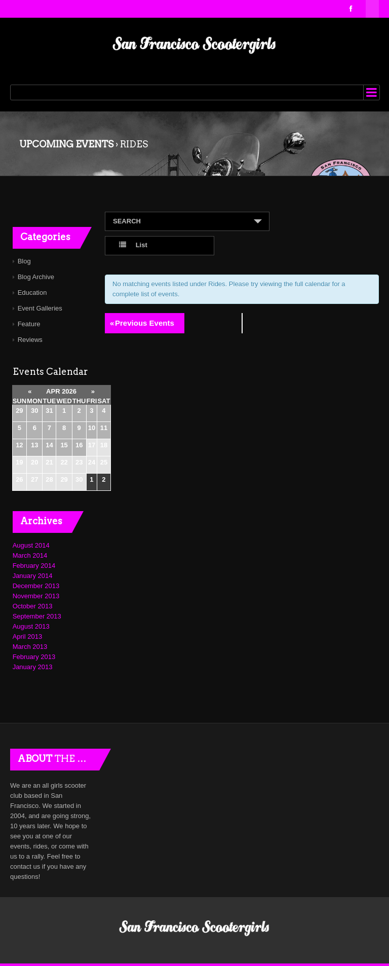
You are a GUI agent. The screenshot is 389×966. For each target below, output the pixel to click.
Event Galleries (40, 308)
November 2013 (36, 596)
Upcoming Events (66, 144)
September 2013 (37, 616)
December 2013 (36, 586)
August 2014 (31, 545)
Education (32, 292)
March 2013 (30, 646)
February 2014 (34, 565)
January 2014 (33, 575)
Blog (24, 261)
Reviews (30, 339)
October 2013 (33, 606)
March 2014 (30, 555)
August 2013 (31, 626)
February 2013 (34, 657)
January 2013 (33, 667)
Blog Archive (36, 277)
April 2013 (28, 636)
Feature (29, 324)
